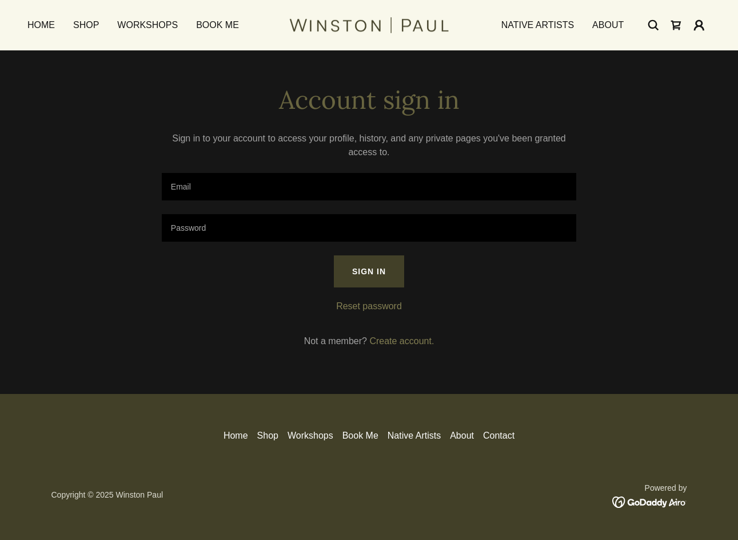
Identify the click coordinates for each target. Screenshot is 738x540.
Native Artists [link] (537, 25)
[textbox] (369, 186)
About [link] (608, 25)
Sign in (369, 271)
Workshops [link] (147, 25)
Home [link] (41, 25)
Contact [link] (498, 435)
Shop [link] (86, 25)
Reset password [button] (369, 306)
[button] (699, 25)
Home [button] (236, 435)
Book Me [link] (217, 25)
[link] (369, 24)
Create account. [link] (401, 341)
